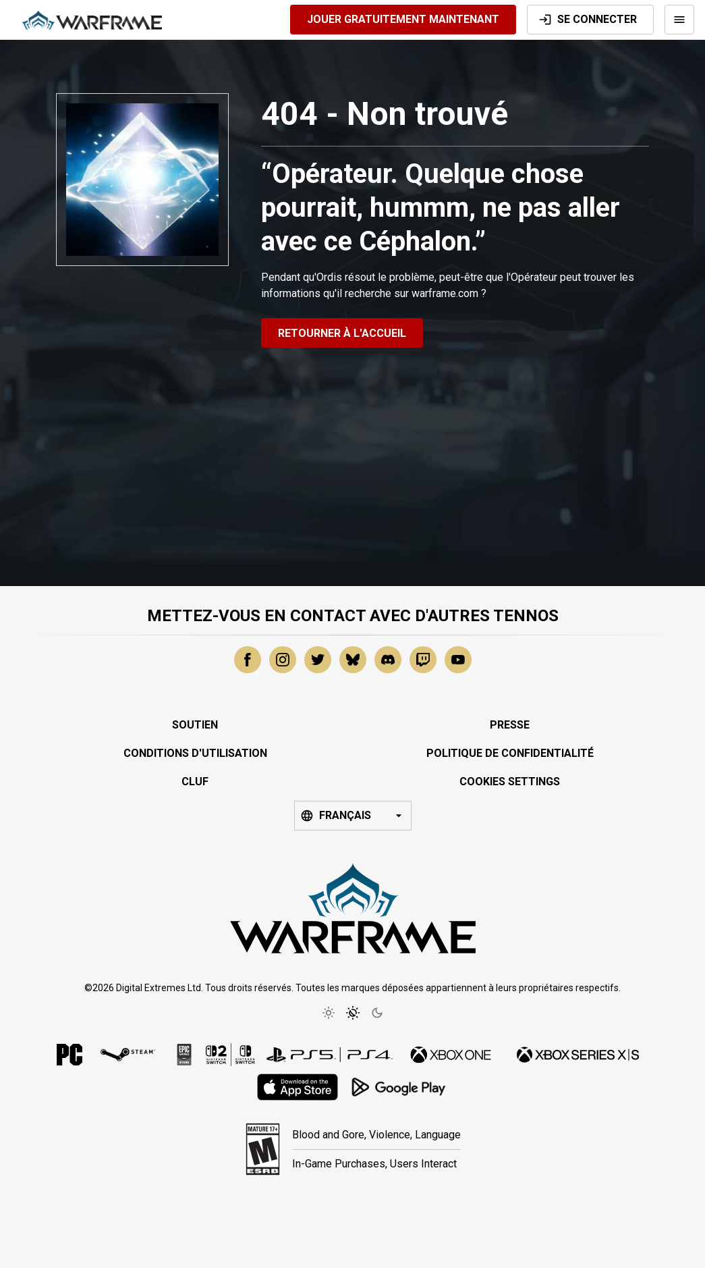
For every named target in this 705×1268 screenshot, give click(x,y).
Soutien (195, 724)
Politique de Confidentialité (510, 753)
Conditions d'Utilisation (195, 753)
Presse (510, 724)
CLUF (194, 781)
